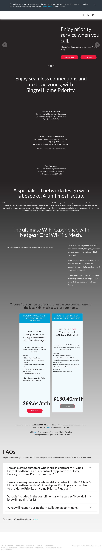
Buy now (34, 411)
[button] (95, 4)
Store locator (6, 550)
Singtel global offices (54, 548)
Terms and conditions (9, 548)
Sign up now (69, 57)
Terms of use (49, 546)
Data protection (7, 546)
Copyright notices (26, 548)
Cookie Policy (47, 6)
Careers (39, 546)
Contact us (39, 548)
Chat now (88, 57)
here (48, 427)
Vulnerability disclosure (25, 546)
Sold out (67, 406)
